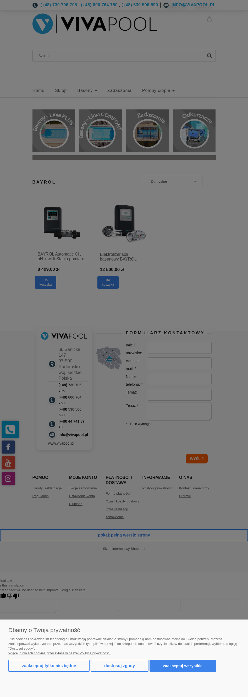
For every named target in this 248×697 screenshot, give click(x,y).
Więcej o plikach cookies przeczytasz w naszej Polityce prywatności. (59, 653)
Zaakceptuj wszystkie (182, 665)
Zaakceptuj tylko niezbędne (49, 665)
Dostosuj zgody (119, 665)
